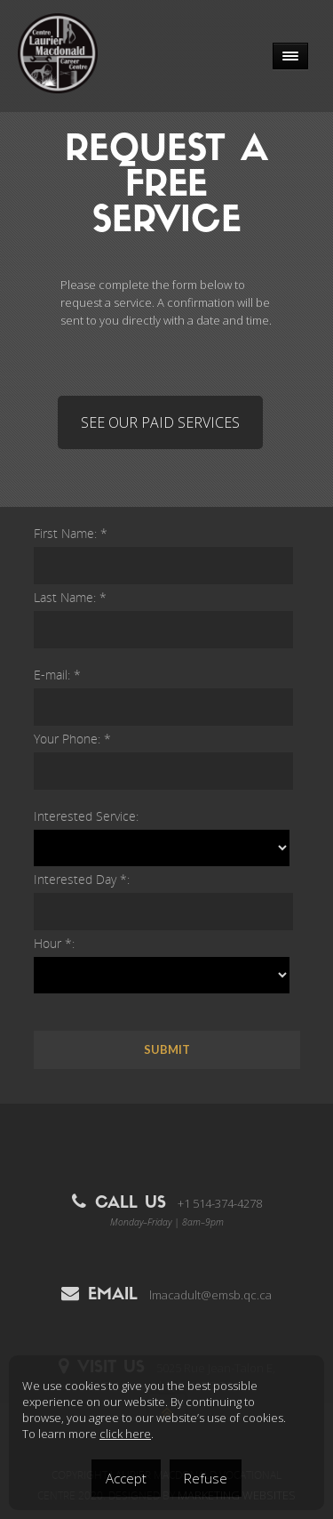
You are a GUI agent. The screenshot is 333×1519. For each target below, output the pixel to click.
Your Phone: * (72, 738)
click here (125, 1434)
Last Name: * (70, 597)
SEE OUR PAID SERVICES (160, 422)
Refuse (205, 1478)
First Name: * (70, 533)
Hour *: (54, 943)
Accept (126, 1478)
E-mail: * (57, 674)
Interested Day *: (82, 879)
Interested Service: (86, 816)
